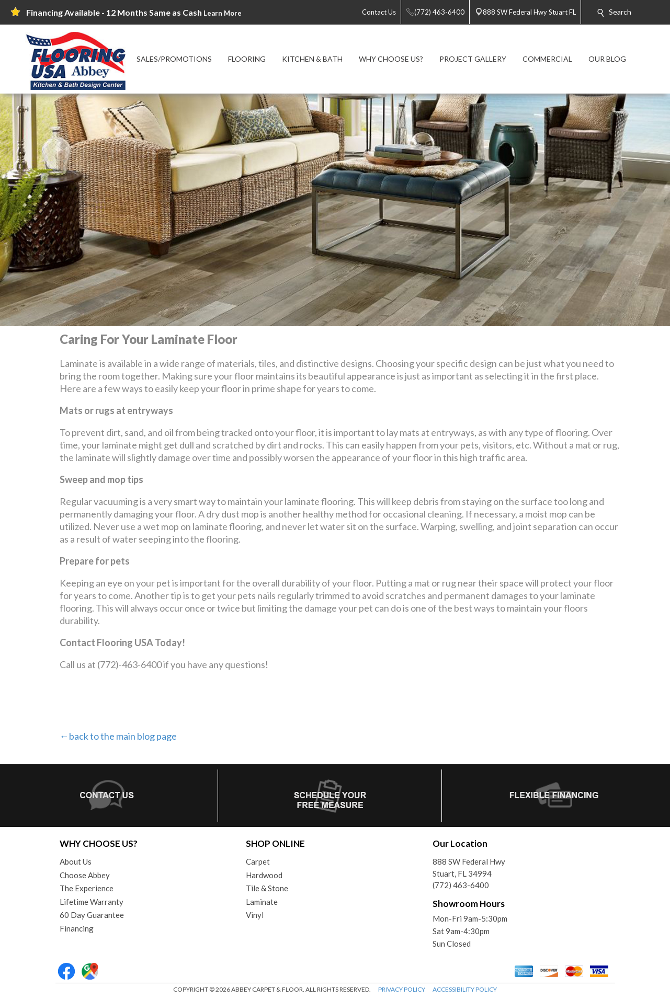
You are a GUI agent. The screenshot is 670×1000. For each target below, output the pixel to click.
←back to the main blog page (118, 736)
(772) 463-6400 (461, 885)
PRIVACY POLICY (401, 989)
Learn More (222, 13)
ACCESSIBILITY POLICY (465, 989)
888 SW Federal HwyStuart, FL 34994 (469, 867)
